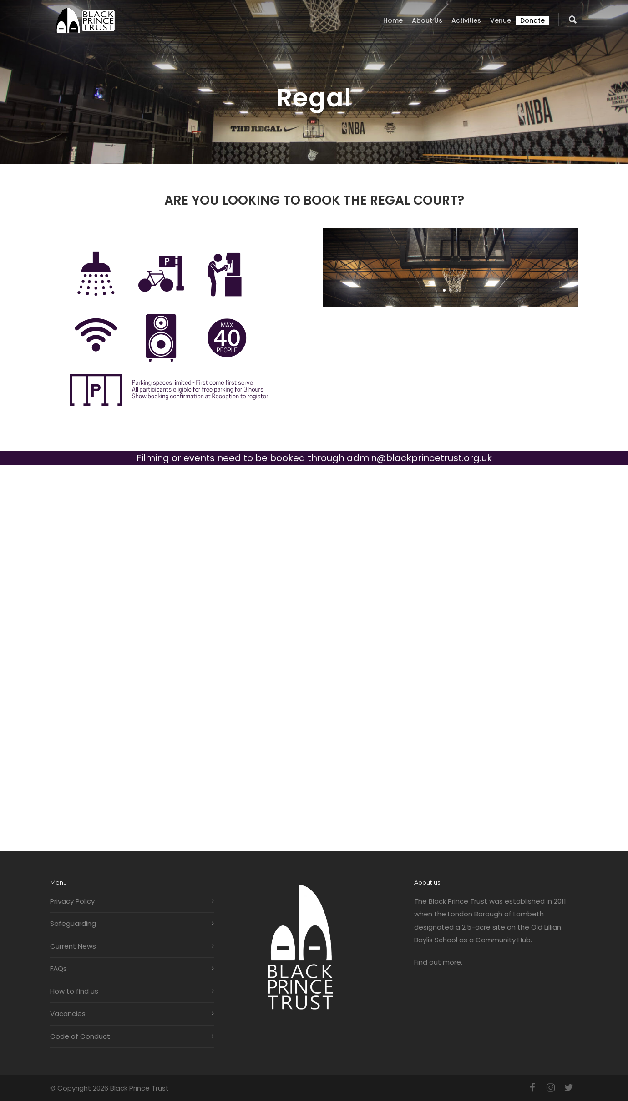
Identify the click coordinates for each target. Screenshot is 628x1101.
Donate (532, 20)
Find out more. (438, 962)
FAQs (58, 968)
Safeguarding (73, 923)
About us (427, 20)
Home (393, 20)
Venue (500, 20)
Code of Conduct (80, 1036)
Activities (466, 20)
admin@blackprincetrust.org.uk (419, 458)
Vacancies (68, 1013)
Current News (73, 946)
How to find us (74, 991)
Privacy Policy (72, 901)
